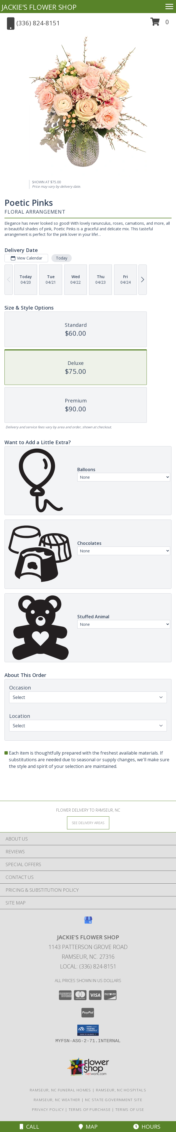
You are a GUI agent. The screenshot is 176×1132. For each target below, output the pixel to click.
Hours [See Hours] (146, 1126)
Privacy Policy (48, 1109)
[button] (159, 24)
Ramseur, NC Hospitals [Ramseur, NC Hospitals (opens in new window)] (121, 1090)
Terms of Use (129, 1109)
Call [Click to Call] (29, 1126)
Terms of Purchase (90, 1109)
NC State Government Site (113, 1099)
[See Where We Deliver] (88, 822)
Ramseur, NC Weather (57, 1099)
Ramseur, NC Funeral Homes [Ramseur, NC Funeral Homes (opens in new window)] (60, 1090)
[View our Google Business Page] (88, 923)
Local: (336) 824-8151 (88, 966)
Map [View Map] (88, 1126)
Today (61, 258)
